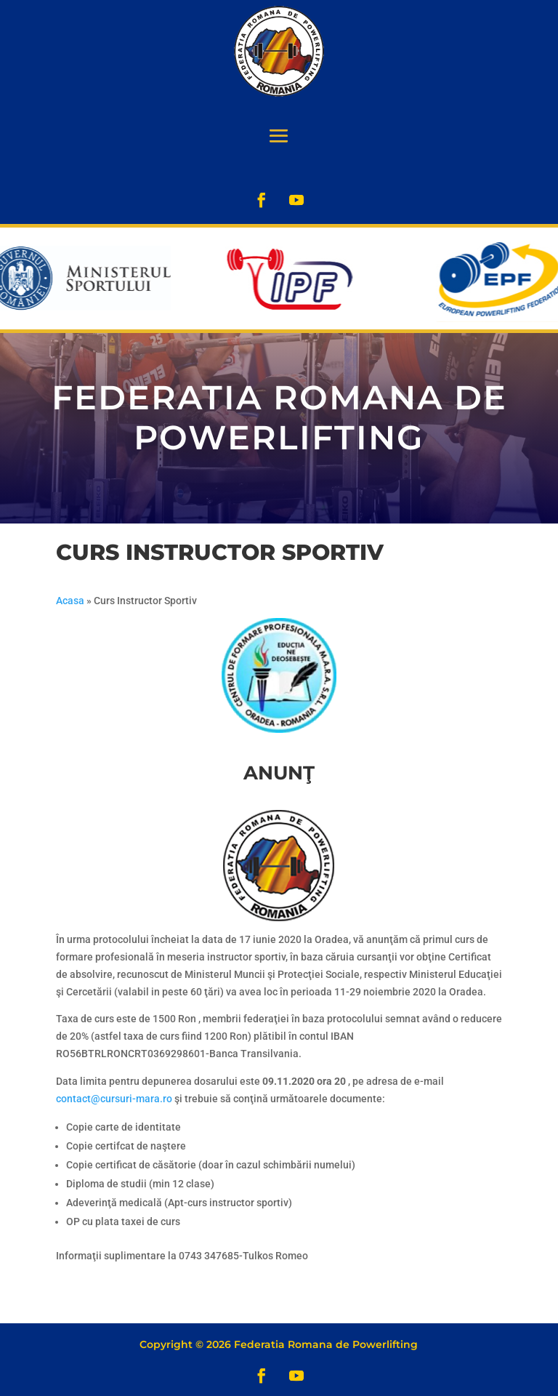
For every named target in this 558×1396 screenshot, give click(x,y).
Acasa (70, 600)
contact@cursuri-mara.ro (114, 1098)
